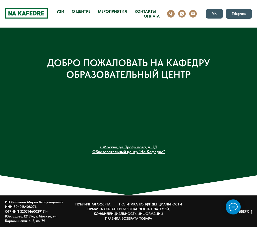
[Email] (193, 14)
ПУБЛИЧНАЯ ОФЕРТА (92, 204)
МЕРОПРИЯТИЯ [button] (112, 11)
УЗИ (60, 11)
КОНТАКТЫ (145, 11)
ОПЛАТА (152, 16)
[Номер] (171, 14)
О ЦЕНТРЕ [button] (81, 11)
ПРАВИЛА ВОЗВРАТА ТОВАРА (128, 218)
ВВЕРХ (245, 211)
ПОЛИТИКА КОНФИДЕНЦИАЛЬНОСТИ (150, 204)
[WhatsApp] (182, 14)
